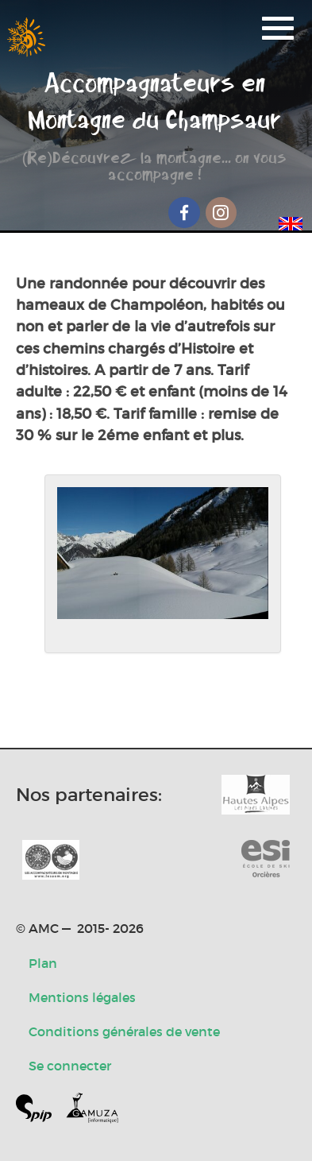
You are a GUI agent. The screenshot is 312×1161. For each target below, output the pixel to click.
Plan (43, 963)
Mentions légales (82, 997)
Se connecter (70, 1066)
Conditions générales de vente (124, 1031)
